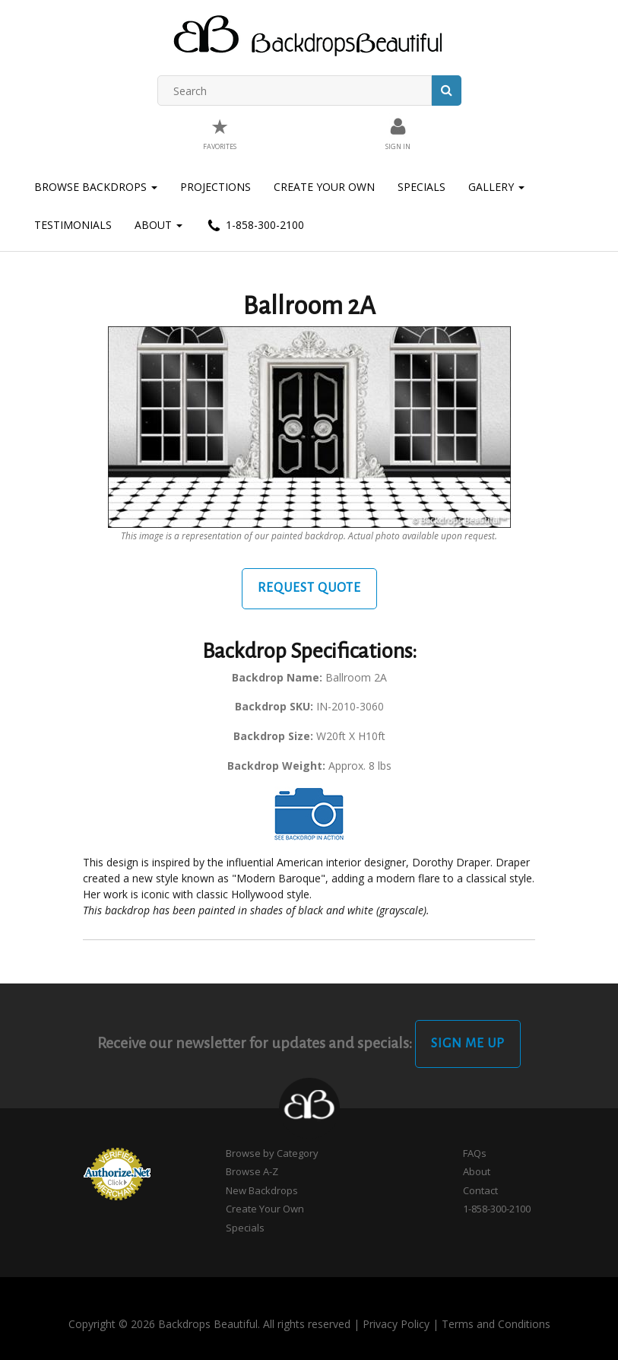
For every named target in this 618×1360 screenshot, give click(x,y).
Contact (480, 1190)
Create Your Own (324, 187)
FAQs (474, 1153)
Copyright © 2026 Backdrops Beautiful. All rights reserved (209, 1324)
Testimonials (73, 225)
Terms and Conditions (496, 1324)
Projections (215, 187)
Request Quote (309, 588)
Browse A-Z (252, 1171)
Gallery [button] (496, 187)
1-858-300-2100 (254, 226)
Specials (421, 187)
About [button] (158, 225)
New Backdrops (262, 1190)
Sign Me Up (468, 1043)
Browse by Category (272, 1153)
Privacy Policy (396, 1324)
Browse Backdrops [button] (95, 187)
